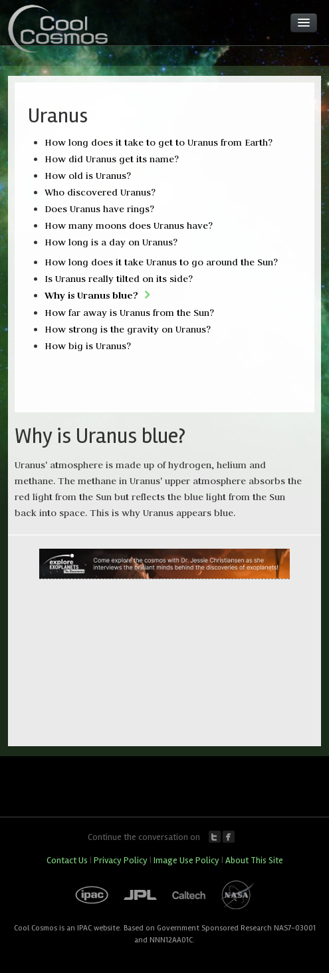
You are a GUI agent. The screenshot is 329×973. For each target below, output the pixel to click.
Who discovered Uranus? (100, 192)
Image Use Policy (186, 860)
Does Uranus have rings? (99, 209)
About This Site (254, 860)
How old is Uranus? (88, 176)
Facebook (229, 837)
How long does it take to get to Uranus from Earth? (159, 142)
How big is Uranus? (88, 346)
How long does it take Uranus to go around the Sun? (161, 262)
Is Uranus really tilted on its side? (119, 279)
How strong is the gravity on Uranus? (128, 329)
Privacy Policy (121, 860)
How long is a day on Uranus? (111, 242)
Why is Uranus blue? (91, 295)
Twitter (215, 837)
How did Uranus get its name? (112, 159)
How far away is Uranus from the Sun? (129, 313)
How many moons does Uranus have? (129, 225)
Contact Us (67, 860)
